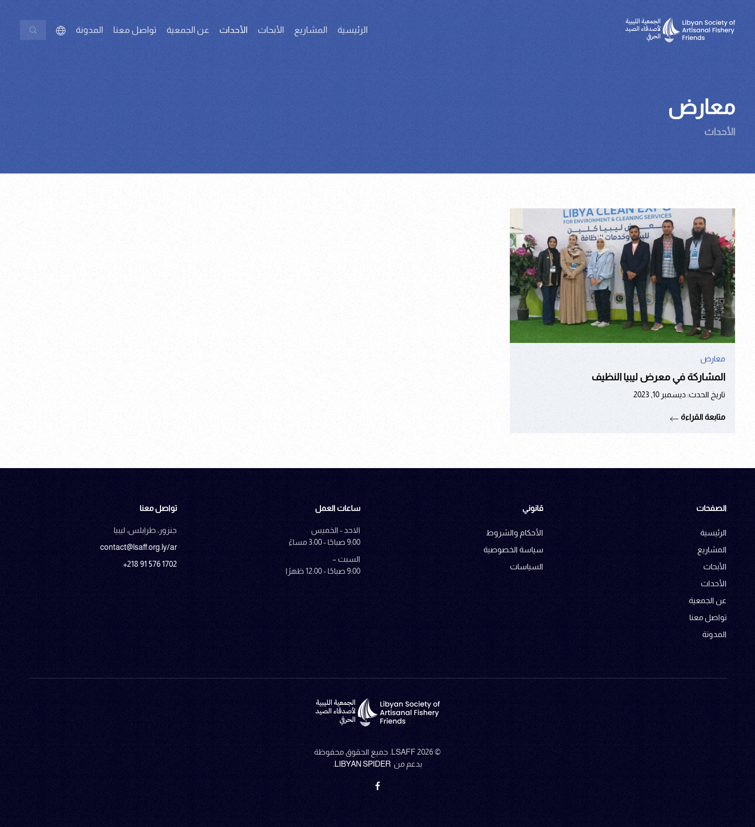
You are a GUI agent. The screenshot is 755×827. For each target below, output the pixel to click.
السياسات (526, 566)
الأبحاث (271, 30)
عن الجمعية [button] (187, 30)
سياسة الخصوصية (513, 549)
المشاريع (310, 30)
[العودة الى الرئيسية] (680, 29)
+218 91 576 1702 (150, 564)
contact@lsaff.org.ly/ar (138, 547)
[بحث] (33, 30)
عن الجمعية (708, 600)
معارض (712, 358)
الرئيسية (352, 30)
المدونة (89, 30)
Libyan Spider (362, 764)
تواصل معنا (134, 30)
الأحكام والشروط (514, 532)
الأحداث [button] (233, 30)
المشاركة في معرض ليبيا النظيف (658, 376)
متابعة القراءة (703, 417)
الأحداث (714, 583)
